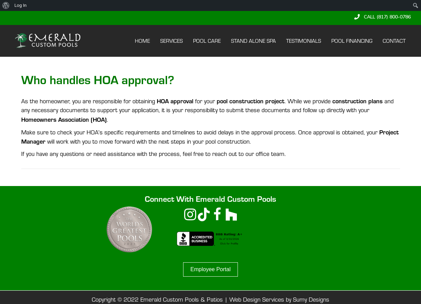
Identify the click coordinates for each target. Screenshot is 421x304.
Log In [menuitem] (20, 5)
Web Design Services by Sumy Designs (279, 299)
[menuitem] (6, 5)
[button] (382, 17)
